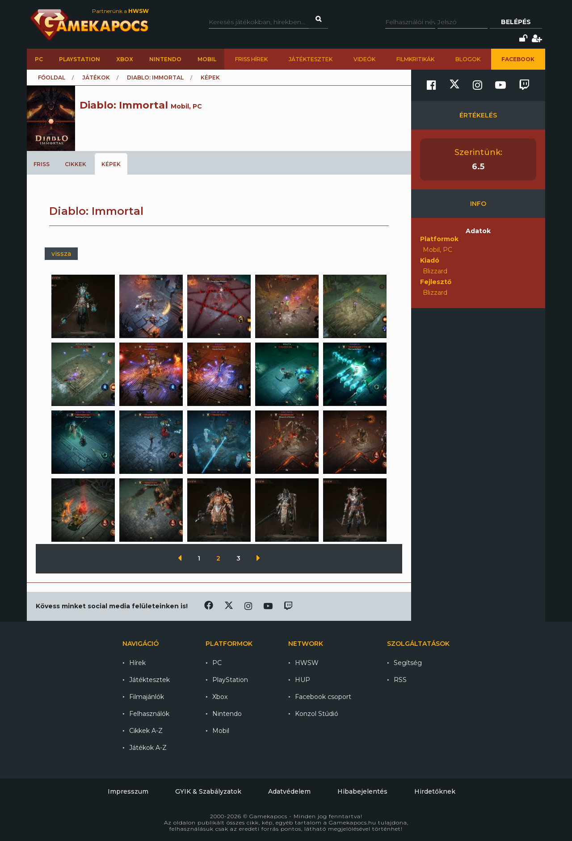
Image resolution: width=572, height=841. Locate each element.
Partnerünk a (120, 11)
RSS (400, 680)
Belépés (516, 22)
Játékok (96, 77)
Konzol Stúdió (316, 714)
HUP (302, 680)
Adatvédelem (289, 791)
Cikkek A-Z (146, 731)
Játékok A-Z (148, 748)
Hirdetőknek (434, 791)
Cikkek (75, 164)
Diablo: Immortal (155, 77)
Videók (364, 59)
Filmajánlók (146, 697)
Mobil (207, 59)
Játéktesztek (310, 59)
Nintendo (165, 59)
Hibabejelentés (362, 791)
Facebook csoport (323, 697)
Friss (42, 164)
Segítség (408, 663)
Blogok (467, 59)
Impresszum (128, 791)
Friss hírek (251, 59)
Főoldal (51, 77)
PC (39, 59)
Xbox (124, 59)
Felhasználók (149, 714)
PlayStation (79, 59)
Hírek (137, 663)
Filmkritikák (415, 59)
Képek (111, 164)
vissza (61, 254)
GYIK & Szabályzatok (208, 791)
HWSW (307, 663)
